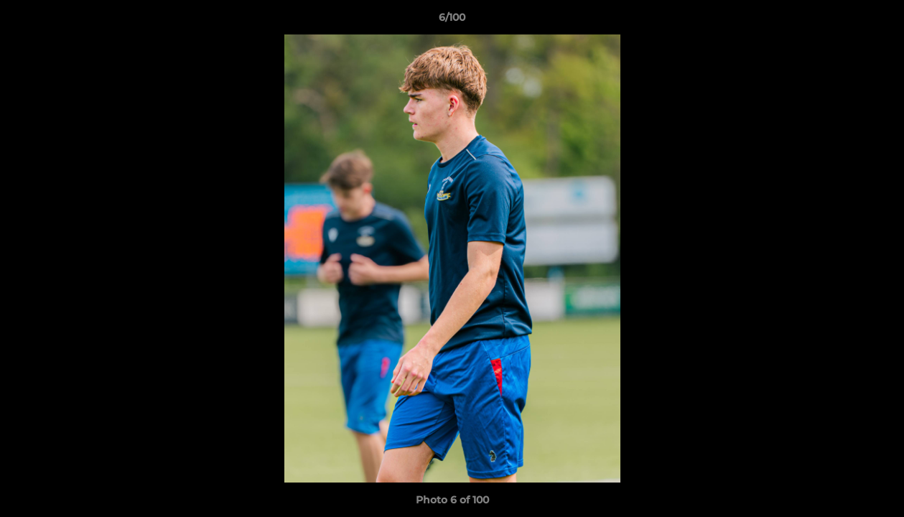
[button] (878, 20)
